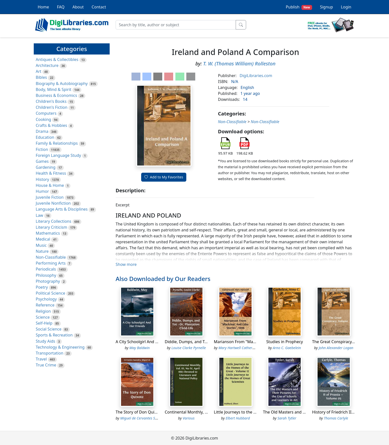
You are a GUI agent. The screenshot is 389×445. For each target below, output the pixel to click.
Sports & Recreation (54, 335)
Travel (41, 359)
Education (45, 137)
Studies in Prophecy (284, 341)
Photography (48, 281)
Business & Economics (56, 95)
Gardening (46, 167)
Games (42, 161)
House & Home (50, 185)
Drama (42, 131)
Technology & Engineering (60, 347)
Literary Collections (53, 221)
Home (43, 7)
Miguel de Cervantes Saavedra (144, 418)
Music (41, 245)
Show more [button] (126, 264)
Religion (43, 311)
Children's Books (51, 101)
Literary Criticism (51, 227)
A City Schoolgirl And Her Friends (146, 341)
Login (346, 7)
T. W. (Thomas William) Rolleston (239, 63)
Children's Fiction (51, 107)
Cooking (43, 119)
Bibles (41, 77)
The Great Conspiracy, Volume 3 (341, 341)
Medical (43, 239)
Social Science (49, 329)
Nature (42, 251)
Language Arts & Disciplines (62, 209)
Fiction (42, 149)
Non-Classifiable (51, 257)
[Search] (176, 24)
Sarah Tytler (286, 418)
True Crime (46, 365)
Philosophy (46, 275)
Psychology (46, 299)
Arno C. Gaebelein (287, 347)
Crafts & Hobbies (51, 125)
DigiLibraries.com (256, 75)
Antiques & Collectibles (57, 59)
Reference (45, 305)
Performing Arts (50, 263)
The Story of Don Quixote (139, 412)
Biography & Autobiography (62, 83)
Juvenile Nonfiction (53, 203)
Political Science (50, 293)
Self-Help (44, 323)
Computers (46, 113)
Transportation (49, 353)
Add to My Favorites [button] (163, 177)
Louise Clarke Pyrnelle (188, 347)
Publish (299, 7)
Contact (99, 7)
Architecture (47, 65)
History (42, 179)
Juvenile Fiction (50, 197)
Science (43, 317)
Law (39, 215)
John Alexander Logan (336, 347)
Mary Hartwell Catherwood (240, 347)
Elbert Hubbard (238, 418)
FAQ (61, 7)
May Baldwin (139, 347)
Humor (42, 191)
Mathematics (48, 233)
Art (38, 71)
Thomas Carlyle (336, 418)
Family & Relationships (57, 143)
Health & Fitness (51, 173)
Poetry (42, 287)
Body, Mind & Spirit (53, 89)
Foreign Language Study (58, 155)
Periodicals (46, 269)
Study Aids (45, 341)
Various (188, 418)
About (78, 7)
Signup (326, 7)
